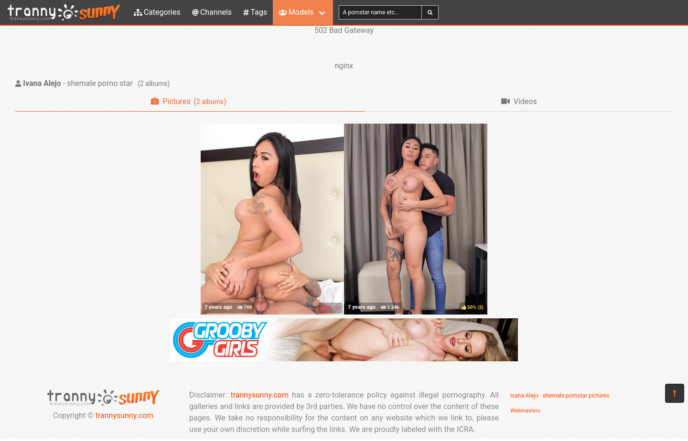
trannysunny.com (125, 415)
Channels (212, 12)
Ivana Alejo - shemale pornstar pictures (559, 395)
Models (296, 12)
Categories (157, 12)
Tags (255, 12)
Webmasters (525, 411)
